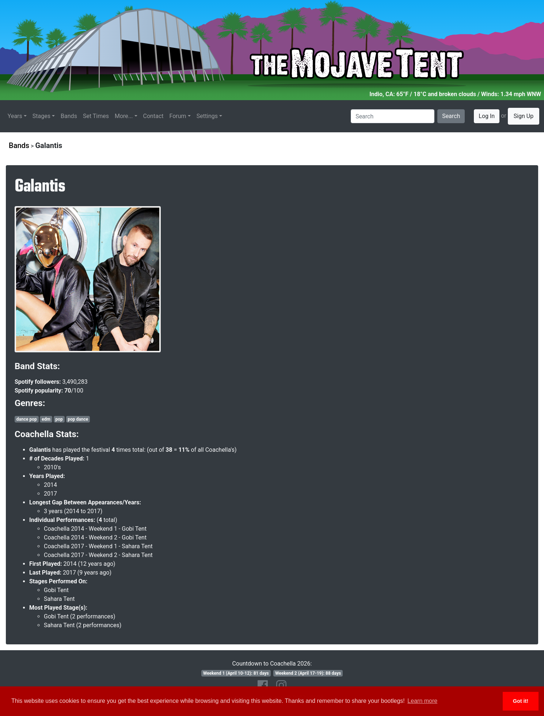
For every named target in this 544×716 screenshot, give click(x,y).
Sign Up (524, 116)
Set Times (96, 116)
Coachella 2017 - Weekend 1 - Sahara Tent (98, 546)
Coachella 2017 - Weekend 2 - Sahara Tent (98, 555)
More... (124, 116)
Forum (178, 116)
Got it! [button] (520, 701)
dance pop (26, 419)
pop (58, 419)
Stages (41, 116)
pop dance (78, 419)
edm (46, 419)
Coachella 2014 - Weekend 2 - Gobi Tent (95, 537)
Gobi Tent (56, 590)
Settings (207, 116)
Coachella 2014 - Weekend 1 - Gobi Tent (95, 528)
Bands (69, 116)
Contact (153, 116)
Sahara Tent (59, 598)
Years (15, 116)
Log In (487, 116)
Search (451, 116)
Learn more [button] (422, 701)
